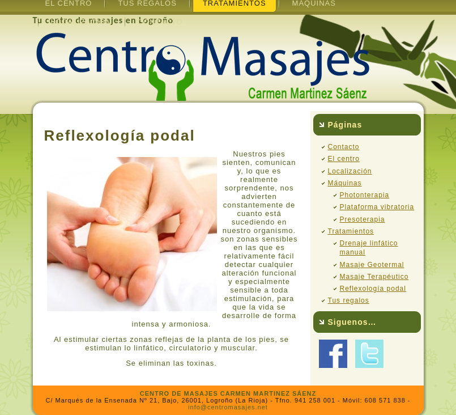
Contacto (160, 22)
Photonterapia (365, 195)
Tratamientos (351, 231)
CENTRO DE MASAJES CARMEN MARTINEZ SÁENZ (228, 393)
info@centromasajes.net (228, 407)
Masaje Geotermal (372, 265)
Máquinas (345, 183)
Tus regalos (348, 300)
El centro (344, 159)
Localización (81, 22)
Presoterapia (362, 219)
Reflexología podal (373, 289)
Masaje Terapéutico (374, 277)
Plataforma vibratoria (377, 207)
